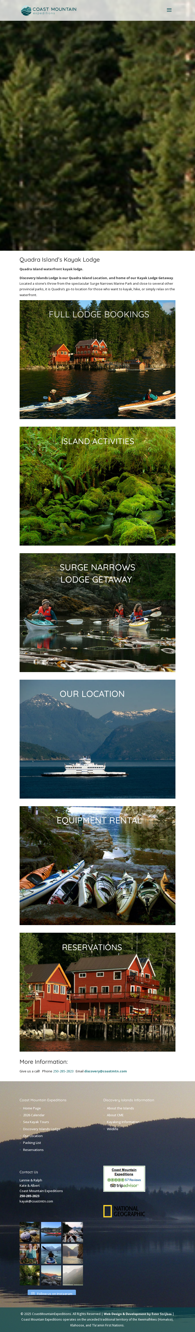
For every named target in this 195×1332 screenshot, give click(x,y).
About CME (115, 1115)
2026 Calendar (34, 1115)
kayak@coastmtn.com (36, 1201)
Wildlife (112, 1129)
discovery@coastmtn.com (105, 1071)
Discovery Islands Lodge (41, 1129)
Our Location (33, 1135)
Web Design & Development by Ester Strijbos (138, 1314)
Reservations (33, 1149)
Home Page (32, 1108)
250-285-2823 (63, 1071)
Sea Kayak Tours (36, 1122)
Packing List (32, 1142)
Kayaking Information (123, 1122)
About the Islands (120, 1108)
